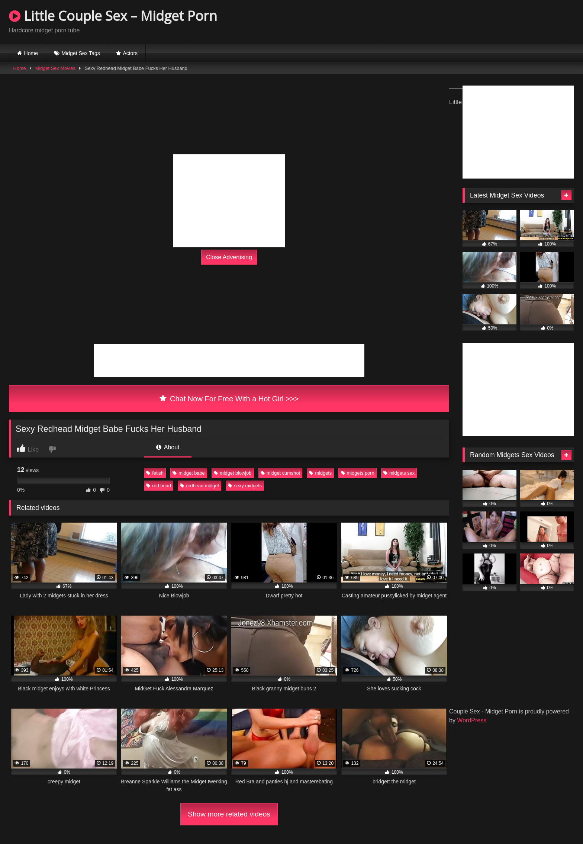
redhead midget (199, 485)
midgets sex (399, 473)
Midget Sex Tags (81, 53)
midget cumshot (280, 473)
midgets (320, 473)
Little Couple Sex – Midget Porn (113, 16)
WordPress (471, 720)
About (167, 447)
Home (31, 53)
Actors (130, 53)
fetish (155, 473)
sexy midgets (245, 485)
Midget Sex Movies (55, 68)
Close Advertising (229, 257)
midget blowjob (232, 473)
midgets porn (357, 473)
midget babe (188, 473)
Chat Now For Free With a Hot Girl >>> (229, 399)
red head (158, 485)
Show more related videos (229, 814)
